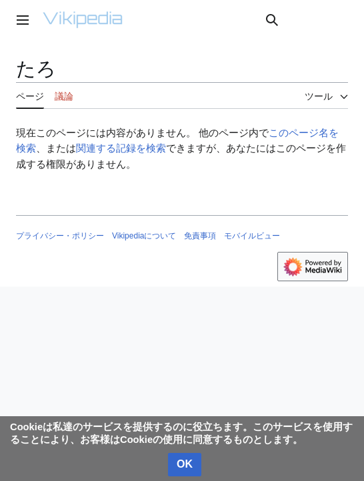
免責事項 (200, 235)
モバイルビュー (252, 235)
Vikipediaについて (144, 235)
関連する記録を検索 (121, 148)
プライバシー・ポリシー (60, 235)
